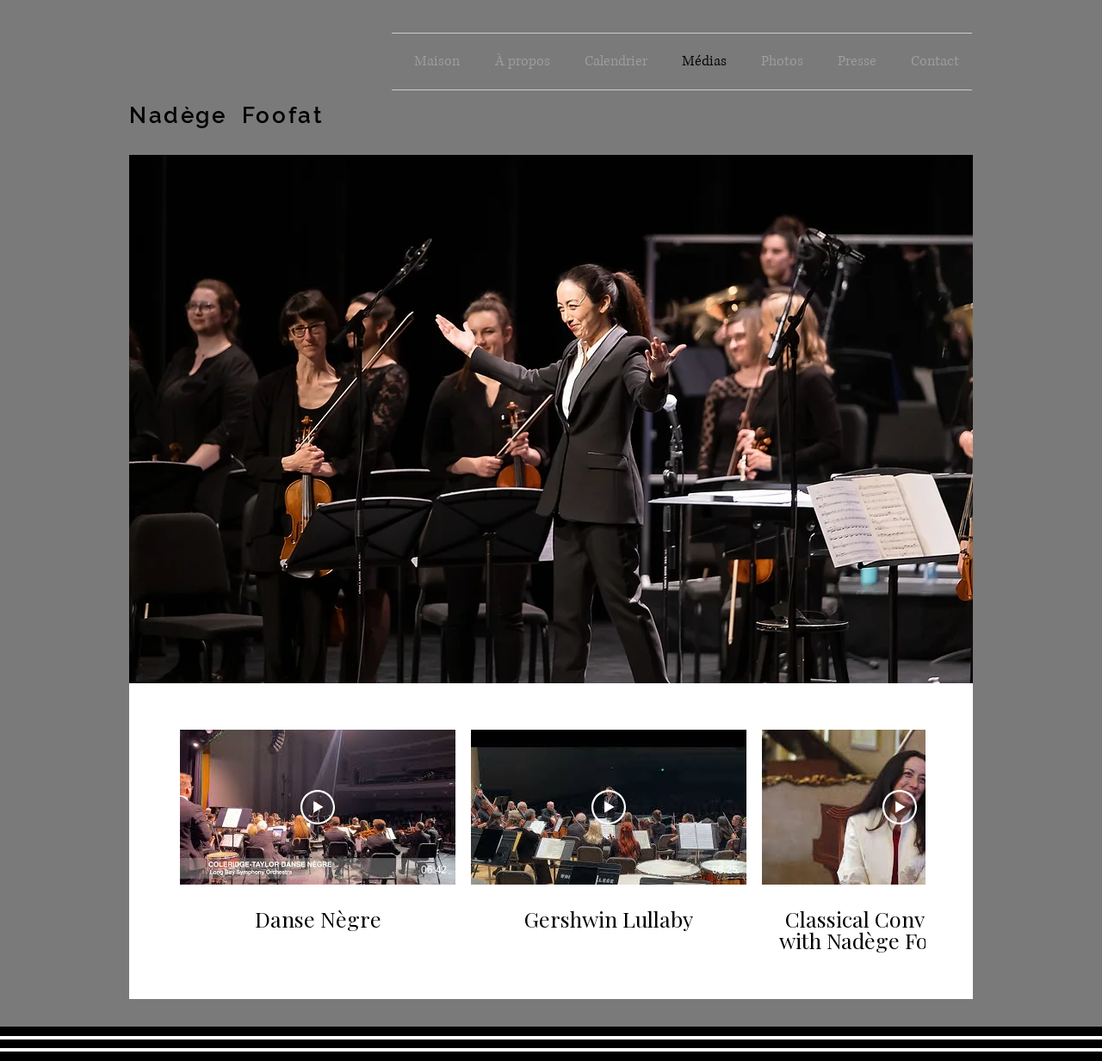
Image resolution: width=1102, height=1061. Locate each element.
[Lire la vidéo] (317, 807)
